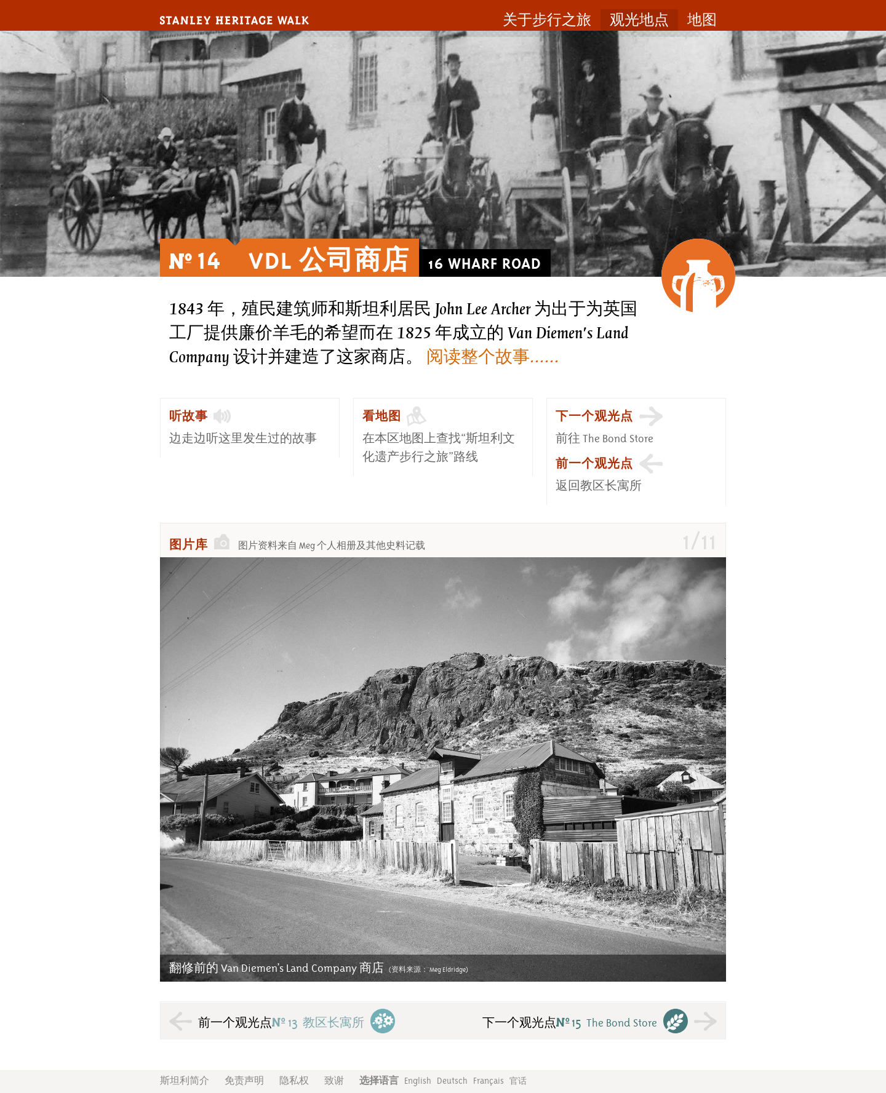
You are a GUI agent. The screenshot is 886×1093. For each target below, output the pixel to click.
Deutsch (452, 1080)
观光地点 (639, 20)
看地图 (381, 416)
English (417, 1080)
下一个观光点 (594, 416)
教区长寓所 (318, 1023)
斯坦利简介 (184, 1080)
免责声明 (244, 1080)
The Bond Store (607, 1023)
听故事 (188, 416)
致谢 (334, 1080)
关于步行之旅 (547, 20)
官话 (518, 1081)
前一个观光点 (594, 464)
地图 (702, 20)
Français (488, 1080)
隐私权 (294, 1080)
